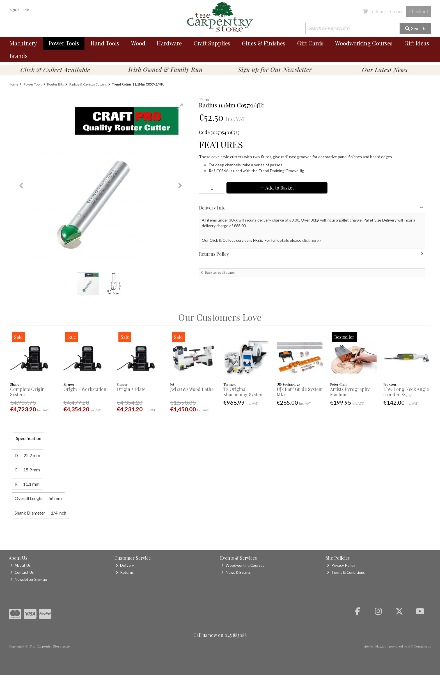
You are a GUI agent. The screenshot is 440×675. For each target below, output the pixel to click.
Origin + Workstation (84, 389)
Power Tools (64, 43)
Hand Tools (105, 43)
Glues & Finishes (263, 43)
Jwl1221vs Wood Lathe (192, 389)
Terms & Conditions (346, 572)
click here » (311, 240)
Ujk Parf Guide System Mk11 (299, 391)
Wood (138, 43)
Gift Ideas (416, 43)
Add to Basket (277, 188)
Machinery (23, 43)
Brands (18, 55)
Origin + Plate (131, 389)
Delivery (125, 565)
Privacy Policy (341, 565)
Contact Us (22, 572)
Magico (380, 646)
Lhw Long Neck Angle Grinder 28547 (406, 391)
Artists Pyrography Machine (350, 391)
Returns (125, 572)
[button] (179, 106)
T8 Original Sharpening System (243, 391)
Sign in (14, 10)
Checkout (418, 11)
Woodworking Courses (364, 43)
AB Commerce (419, 646)
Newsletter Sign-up (28, 579)
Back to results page (220, 272)
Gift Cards (310, 43)
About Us (20, 565)
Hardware (169, 43)
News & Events (236, 572)
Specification (28, 438)
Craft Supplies (212, 43)
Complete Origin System (27, 391)
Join (26, 10)
